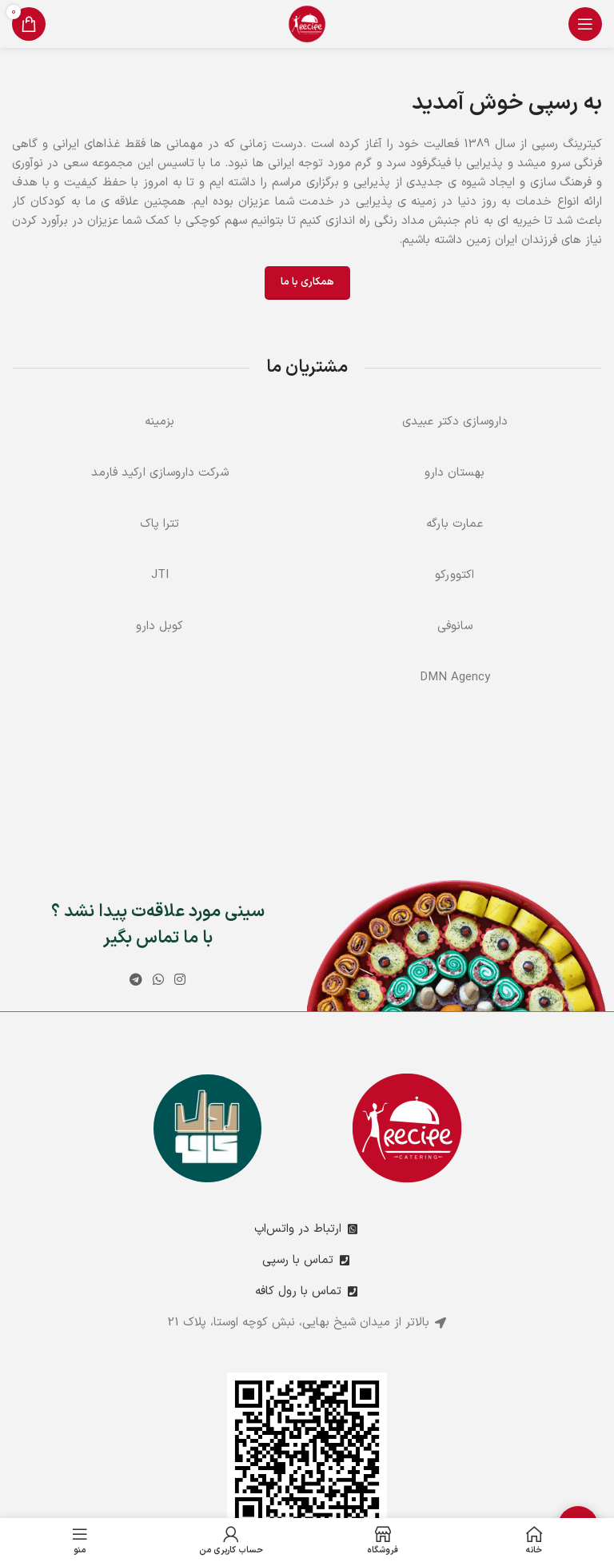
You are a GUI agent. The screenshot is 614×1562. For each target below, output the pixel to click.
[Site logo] (307, 23)
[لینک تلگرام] (135, 980)
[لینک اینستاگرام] (180, 980)
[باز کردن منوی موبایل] (585, 24)
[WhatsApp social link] (158, 980)
